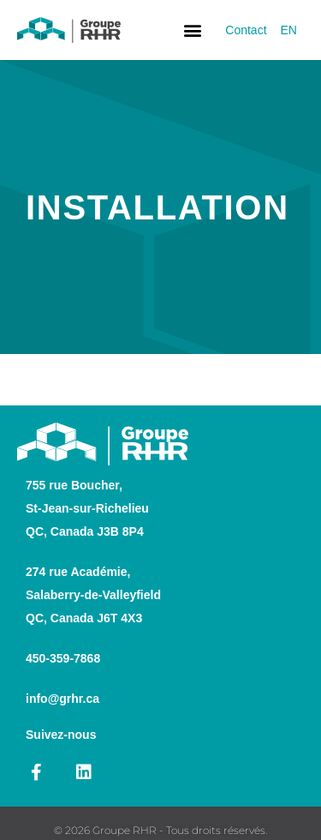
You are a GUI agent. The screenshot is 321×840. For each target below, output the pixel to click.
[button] (192, 30)
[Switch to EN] (289, 30)
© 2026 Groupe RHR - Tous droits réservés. (160, 830)
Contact (245, 30)
